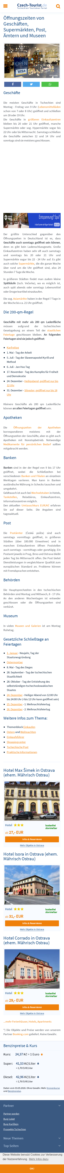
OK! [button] (32, 1168)
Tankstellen (10, 497)
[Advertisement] (32, 177)
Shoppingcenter (16, 742)
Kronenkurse (53, 1088)
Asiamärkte (20, 298)
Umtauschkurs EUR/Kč (35, 505)
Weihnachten (28, 732)
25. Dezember (15, 704)
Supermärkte (26, 263)
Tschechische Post (17, 747)
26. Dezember (15, 709)
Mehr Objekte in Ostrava (32, 845)
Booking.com (21, 1034)
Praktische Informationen (22, 752)
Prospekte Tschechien (14, 1129)
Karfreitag (13, 347)
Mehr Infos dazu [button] (38, 1159)
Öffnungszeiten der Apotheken (37, 427)
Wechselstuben (40, 493)
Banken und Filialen (33, 476)
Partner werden (11, 1113)
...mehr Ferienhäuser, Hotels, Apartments (27, 1021)
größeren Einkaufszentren (44, 119)
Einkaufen (29, 727)
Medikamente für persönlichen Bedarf (27, 444)
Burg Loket (9, 1118)
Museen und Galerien (28, 626)
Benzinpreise (14, 1091)
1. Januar (12, 653)
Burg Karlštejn (10, 1124)
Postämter (16, 533)
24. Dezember (15, 695)
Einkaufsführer (15, 737)
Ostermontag (15, 662)
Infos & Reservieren (32, 839)
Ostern (11, 732)
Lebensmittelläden (50, 107)
